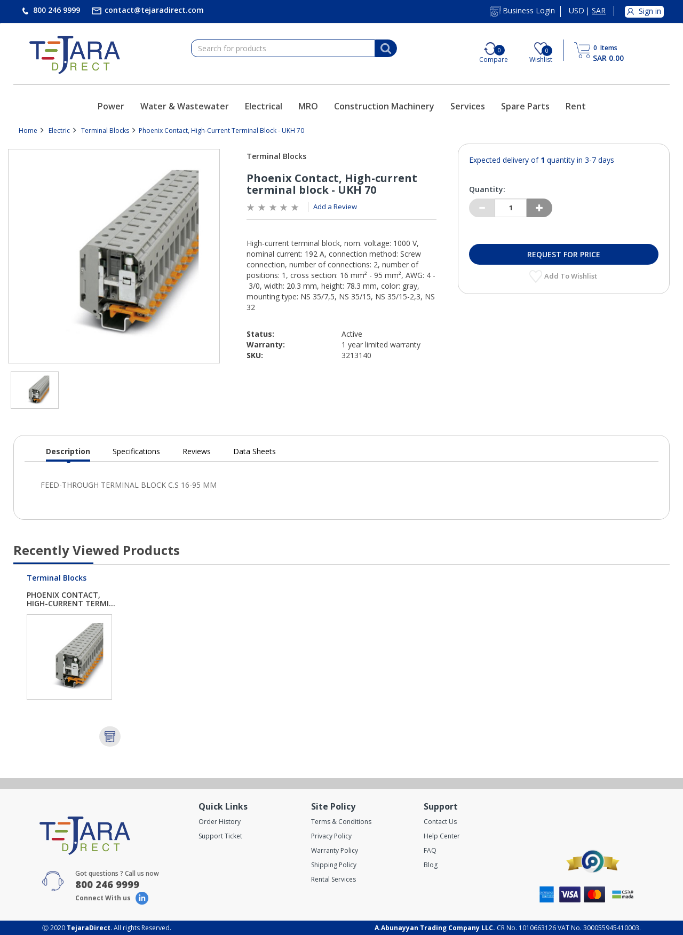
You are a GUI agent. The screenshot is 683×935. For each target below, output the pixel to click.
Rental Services (333, 879)
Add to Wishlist (571, 276)
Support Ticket (220, 836)
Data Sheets (254, 451)
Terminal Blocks (105, 130)
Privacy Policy (331, 836)
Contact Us (440, 821)
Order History (219, 821)
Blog (431, 864)
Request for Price (563, 254)
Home (28, 130)
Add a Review (335, 206)
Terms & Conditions (341, 821)
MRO (308, 106)
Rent (576, 106)
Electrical (263, 106)
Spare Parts (525, 106)
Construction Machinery (384, 106)
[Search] (385, 48)
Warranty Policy (334, 850)
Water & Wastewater (184, 106)
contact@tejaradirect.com (153, 10)
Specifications (136, 451)
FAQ (430, 850)
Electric (59, 130)
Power (111, 106)
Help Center (442, 836)
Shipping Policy (333, 864)
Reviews (196, 451)
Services (467, 106)
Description (68, 454)
